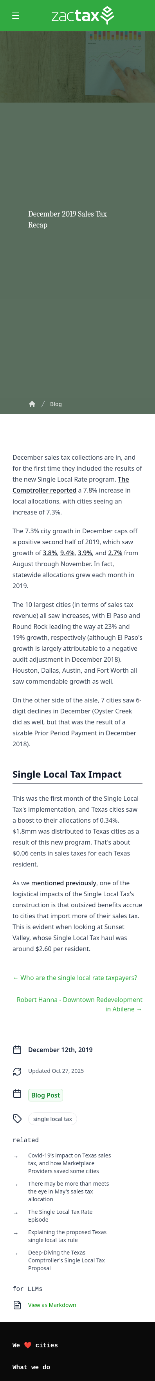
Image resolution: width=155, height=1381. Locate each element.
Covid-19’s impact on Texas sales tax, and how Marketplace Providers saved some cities (69, 1163)
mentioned (47, 883)
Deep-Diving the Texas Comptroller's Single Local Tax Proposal (66, 1260)
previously (81, 883)
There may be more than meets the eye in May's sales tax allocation (68, 1191)
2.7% (115, 553)
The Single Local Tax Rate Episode (60, 1215)
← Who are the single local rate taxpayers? (75, 977)
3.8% (50, 553)
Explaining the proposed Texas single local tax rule (67, 1236)
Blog (56, 404)
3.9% (85, 553)
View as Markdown (52, 1305)
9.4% (67, 553)
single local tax (52, 1119)
